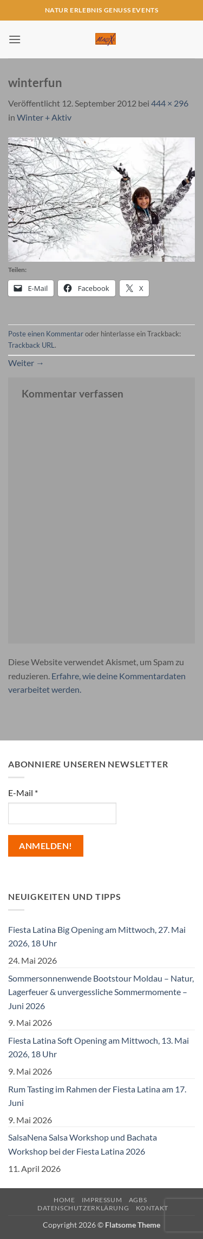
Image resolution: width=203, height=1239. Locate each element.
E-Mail (23, 792)
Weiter (26, 362)
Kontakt (152, 1208)
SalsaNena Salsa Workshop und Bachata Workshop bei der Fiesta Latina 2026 (82, 1144)
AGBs (138, 1200)
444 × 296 (169, 103)
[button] (14, 39)
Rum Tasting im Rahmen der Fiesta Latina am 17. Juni (97, 1096)
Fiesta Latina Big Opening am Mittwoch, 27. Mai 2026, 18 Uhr (97, 936)
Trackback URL (31, 345)
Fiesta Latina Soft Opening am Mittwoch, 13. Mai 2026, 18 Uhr (98, 1047)
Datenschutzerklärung (83, 1208)
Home (64, 1200)
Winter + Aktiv (44, 117)
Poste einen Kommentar (45, 333)
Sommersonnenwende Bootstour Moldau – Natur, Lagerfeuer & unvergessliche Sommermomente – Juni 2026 (101, 992)
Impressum (102, 1200)
